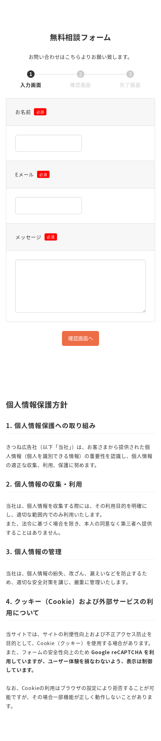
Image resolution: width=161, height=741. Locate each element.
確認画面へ (82, 338)
